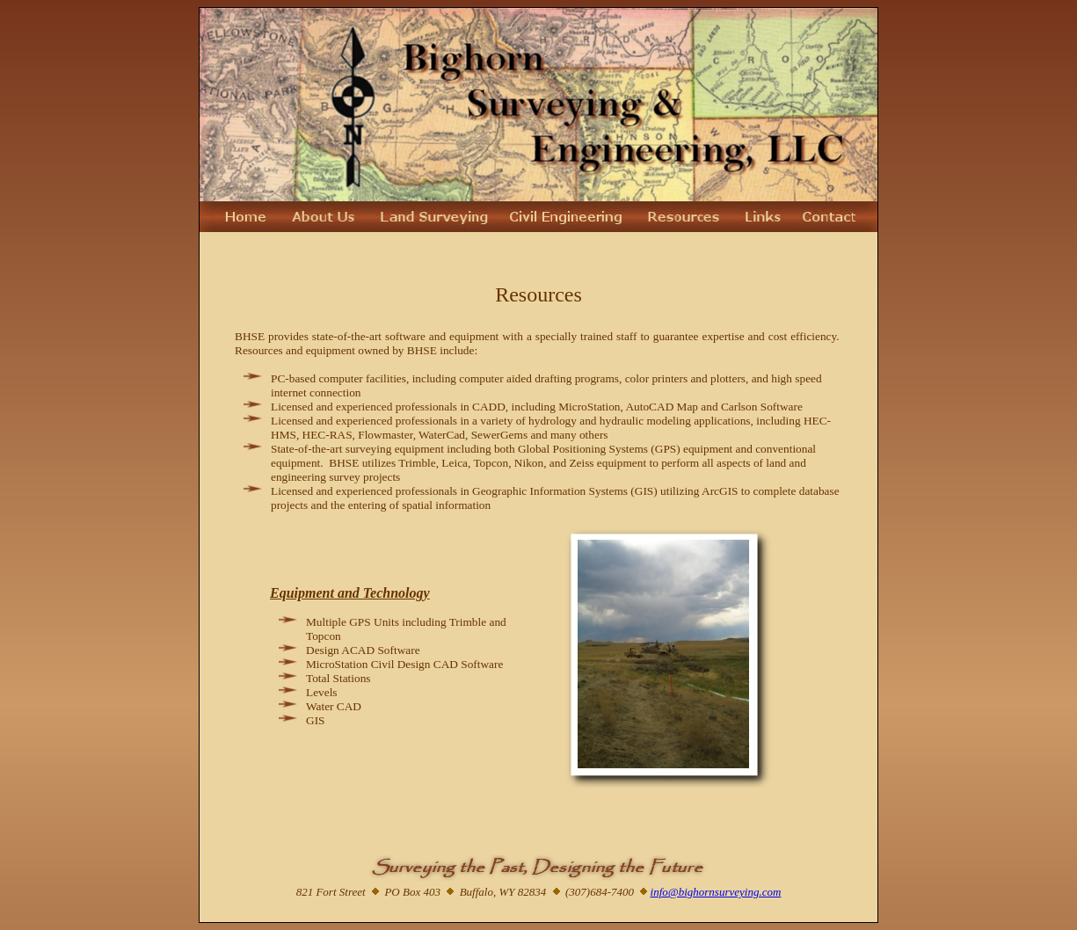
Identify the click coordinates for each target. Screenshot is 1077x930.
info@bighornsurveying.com (716, 891)
